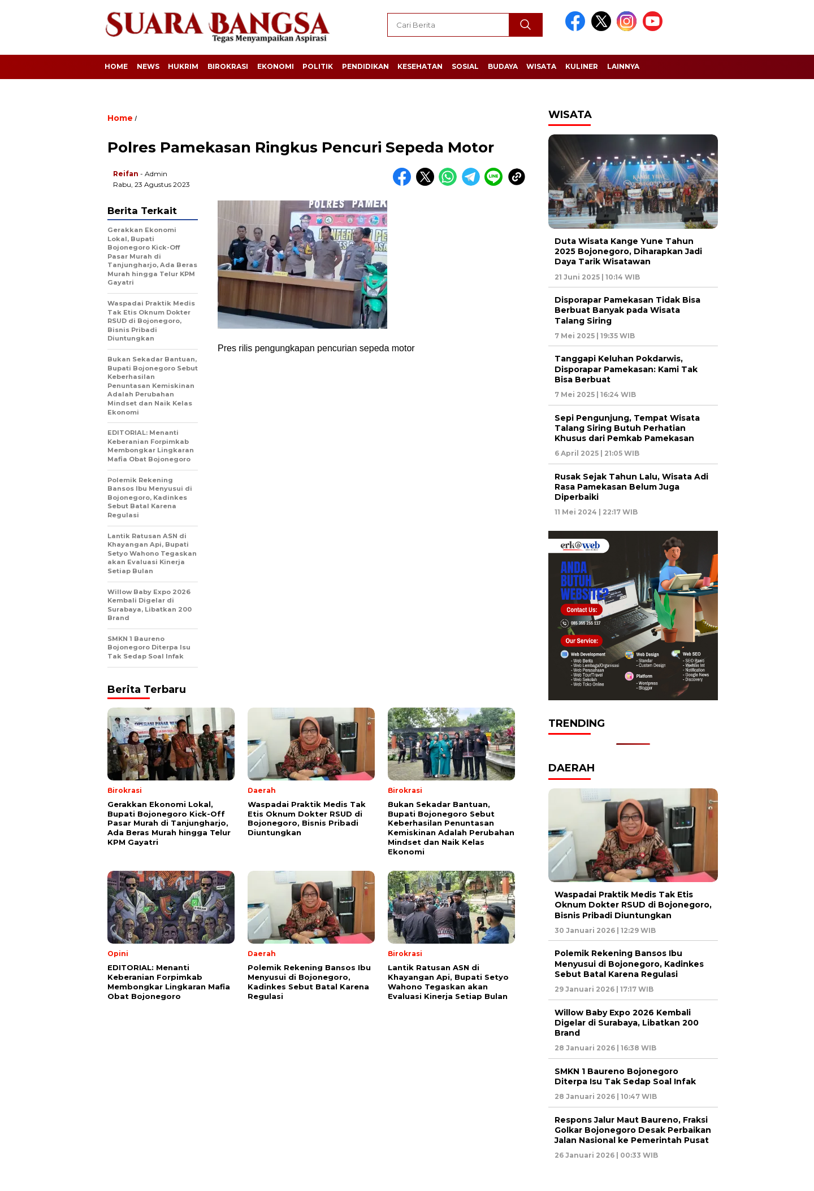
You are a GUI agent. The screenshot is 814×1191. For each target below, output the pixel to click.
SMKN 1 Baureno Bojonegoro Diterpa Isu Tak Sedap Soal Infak (625, 1076)
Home (116, 66)
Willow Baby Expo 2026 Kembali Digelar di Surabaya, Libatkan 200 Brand (627, 1022)
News (148, 66)
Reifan (125, 173)
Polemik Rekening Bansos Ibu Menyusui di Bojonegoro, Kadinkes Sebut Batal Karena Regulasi (629, 963)
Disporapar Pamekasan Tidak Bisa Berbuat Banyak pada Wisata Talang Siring (627, 310)
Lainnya (623, 66)
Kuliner (581, 66)
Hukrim (183, 66)
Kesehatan (420, 66)
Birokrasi (227, 66)
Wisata (541, 66)
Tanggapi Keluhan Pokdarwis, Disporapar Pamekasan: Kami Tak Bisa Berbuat (626, 369)
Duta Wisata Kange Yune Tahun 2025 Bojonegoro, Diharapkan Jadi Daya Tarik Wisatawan (628, 251)
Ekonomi (275, 66)
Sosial (465, 66)
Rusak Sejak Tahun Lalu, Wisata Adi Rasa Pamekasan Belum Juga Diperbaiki (631, 487)
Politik (317, 66)
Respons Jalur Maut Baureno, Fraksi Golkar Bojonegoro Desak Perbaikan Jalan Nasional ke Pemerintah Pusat (633, 1130)
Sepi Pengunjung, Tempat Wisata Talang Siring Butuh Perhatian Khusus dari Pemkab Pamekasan (627, 428)
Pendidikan (365, 66)
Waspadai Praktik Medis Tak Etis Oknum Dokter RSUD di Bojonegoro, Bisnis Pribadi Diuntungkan (633, 904)
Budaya (503, 66)
